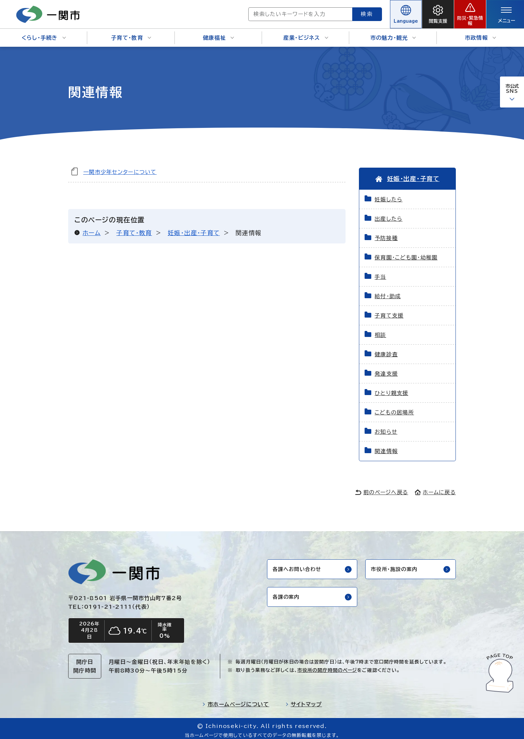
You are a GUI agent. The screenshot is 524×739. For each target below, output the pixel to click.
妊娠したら (388, 195)
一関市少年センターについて (120, 167)
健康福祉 (218, 33)
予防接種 (386, 233)
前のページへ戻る (381, 488)
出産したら (388, 214)
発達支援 (386, 369)
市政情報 (480, 33)
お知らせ (386, 427)
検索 (343, 11)
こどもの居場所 (394, 408)
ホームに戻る (435, 488)
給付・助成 (388, 292)
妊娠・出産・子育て (194, 228)
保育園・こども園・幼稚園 (406, 253)
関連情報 (386, 446)
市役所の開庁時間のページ (327, 667)
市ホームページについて (235, 701)
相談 (380, 330)
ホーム (92, 228)
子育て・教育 (131, 33)
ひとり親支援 (391, 388)
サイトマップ (303, 701)
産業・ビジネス (305, 33)
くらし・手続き (44, 33)
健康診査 (386, 350)
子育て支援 (389, 311)
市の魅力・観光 (393, 33)
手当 (380, 272)
